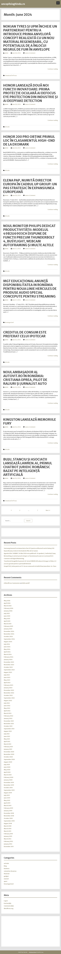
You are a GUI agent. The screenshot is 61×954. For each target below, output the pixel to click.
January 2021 (8, 749)
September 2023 (9, 670)
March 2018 (7, 826)
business (6, 868)
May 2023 (7, 680)
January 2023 (8, 688)
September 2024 (9, 639)
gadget (6, 876)
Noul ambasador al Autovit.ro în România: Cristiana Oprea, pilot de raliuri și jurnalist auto (25, 378)
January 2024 (8, 659)
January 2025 (8, 629)
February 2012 (8, 841)
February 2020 (8, 777)
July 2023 (7, 675)
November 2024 (9, 634)
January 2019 (8, 810)
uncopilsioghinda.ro (13, 3)
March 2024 (8, 654)
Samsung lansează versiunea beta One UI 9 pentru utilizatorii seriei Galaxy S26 (29, 548)
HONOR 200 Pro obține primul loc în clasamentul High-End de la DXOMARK (29, 140)
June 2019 (7, 798)
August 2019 (8, 793)
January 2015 (8, 836)
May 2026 (7, 600)
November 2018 (9, 816)
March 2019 (7, 805)
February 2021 (8, 746)
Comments (9, 906)
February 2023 (8, 685)
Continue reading (53, 69)
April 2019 (7, 803)
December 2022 (9, 690)
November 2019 (9, 785)
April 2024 (7, 652)
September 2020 (9, 759)
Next (47, 510)
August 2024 (8, 641)
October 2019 (8, 787)
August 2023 (8, 672)
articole (7, 127)
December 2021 (9, 721)
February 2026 (8, 608)
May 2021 (7, 739)
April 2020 (7, 772)
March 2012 (7, 839)
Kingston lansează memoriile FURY (29, 421)
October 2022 (8, 695)
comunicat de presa (11, 75)
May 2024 (7, 649)
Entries (7, 903)
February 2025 (8, 626)
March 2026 (7, 606)
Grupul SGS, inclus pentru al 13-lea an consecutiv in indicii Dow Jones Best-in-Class (30, 566)
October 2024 (8, 636)
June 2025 (7, 616)
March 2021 (7, 744)
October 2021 (8, 726)
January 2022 (8, 718)
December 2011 (9, 846)
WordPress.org (8, 908)
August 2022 (8, 700)
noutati (6, 879)
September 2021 (9, 728)
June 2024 (7, 647)
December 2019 (9, 782)
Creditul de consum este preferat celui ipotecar (25, 334)
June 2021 (7, 736)
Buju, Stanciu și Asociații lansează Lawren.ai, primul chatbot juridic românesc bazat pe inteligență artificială (27, 467)
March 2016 (7, 828)
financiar (7, 873)
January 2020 (8, 780)
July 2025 (7, 613)
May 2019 (7, 800)
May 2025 (7, 618)
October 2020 (8, 757)
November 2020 (9, 754)
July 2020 (7, 764)
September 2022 (9, 698)
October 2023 (8, 667)
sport (5, 881)
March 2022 (7, 713)
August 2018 (8, 823)
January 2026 (8, 611)
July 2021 (7, 734)
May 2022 (7, 708)
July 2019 (7, 795)
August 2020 (8, 762)
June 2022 (7, 705)
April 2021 (7, 741)
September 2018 (9, 821)
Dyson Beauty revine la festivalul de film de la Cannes (21, 551)
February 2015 (8, 833)
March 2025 (7, 623)
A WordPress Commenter (12, 583)
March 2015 (7, 831)
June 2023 (7, 677)
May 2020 (7, 769)
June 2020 (7, 767)
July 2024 (7, 644)
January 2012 (8, 844)
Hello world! (26, 583)
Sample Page (20, 952)
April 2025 (7, 621)
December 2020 (9, 752)
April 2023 (7, 682)
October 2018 (8, 818)
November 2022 (9, 693)
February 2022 (8, 716)
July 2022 (7, 703)
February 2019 (8, 808)
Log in (6, 901)
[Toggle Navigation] (58, 2)
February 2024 (8, 657)
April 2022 (7, 711)
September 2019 (9, 790)
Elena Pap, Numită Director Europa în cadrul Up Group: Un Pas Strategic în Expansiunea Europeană (30, 186)
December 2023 (9, 662)
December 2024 (9, 631)
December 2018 (9, 813)
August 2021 (8, 731)
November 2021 (9, 723)
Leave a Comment (30, 53)
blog (5, 866)
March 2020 (7, 775)
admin (6, 53)
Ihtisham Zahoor (33, 952)
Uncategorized (9, 322)
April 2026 (7, 603)
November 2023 (9, 664)
